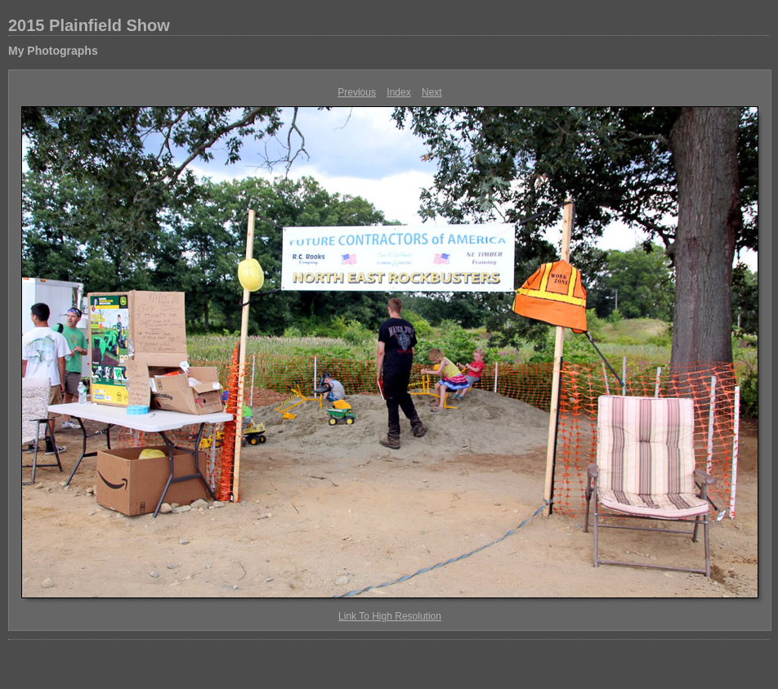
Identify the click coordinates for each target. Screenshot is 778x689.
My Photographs (53, 50)
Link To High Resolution (389, 616)
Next (432, 92)
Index (398, 92)
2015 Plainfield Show (89, 25)
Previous (357, 92)
